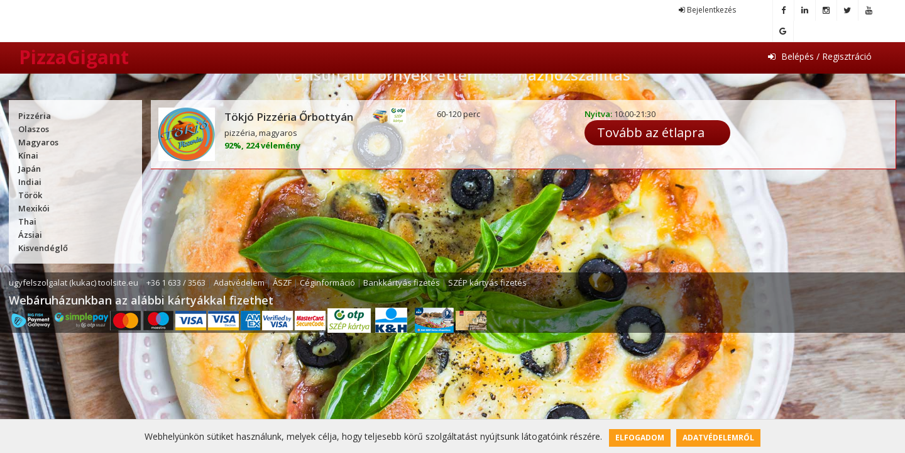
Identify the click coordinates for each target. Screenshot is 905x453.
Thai (27, 221)
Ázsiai (30, 234)
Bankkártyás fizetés (401, 282)
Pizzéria (34, 115)
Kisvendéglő (43, 248)
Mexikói (34, 208)
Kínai (28, 155)
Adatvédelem (239, 282)
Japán (29, 168)
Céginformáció (327, 282)
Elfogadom (639, 437)
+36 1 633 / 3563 (176, 282)
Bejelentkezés (707, 9)
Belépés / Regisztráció (820, 56)
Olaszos (33, 129)
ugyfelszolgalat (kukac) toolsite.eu (73, 282)
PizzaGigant (74, 57)
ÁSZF (282, 282)
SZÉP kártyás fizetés (487, 282)
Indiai (29, 181)
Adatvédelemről (718, 437)
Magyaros (38, 142)
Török (30, 195)
